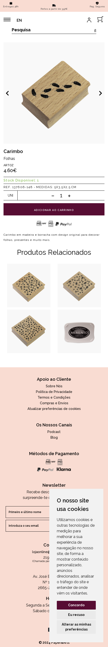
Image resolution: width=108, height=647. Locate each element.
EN (19, 20)
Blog (54, 437)
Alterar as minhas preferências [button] (76, 627)
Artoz (9, 165)
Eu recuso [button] (76, 615)
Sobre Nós (54, 386)
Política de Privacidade (54, 392)
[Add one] (69, 195)
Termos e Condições (54, 397)
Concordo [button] (76, 605)
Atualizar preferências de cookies (54, 409)
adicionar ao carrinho (54, 210)
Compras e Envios (54, 403)
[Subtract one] (53, 195)
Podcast (54, 432)
